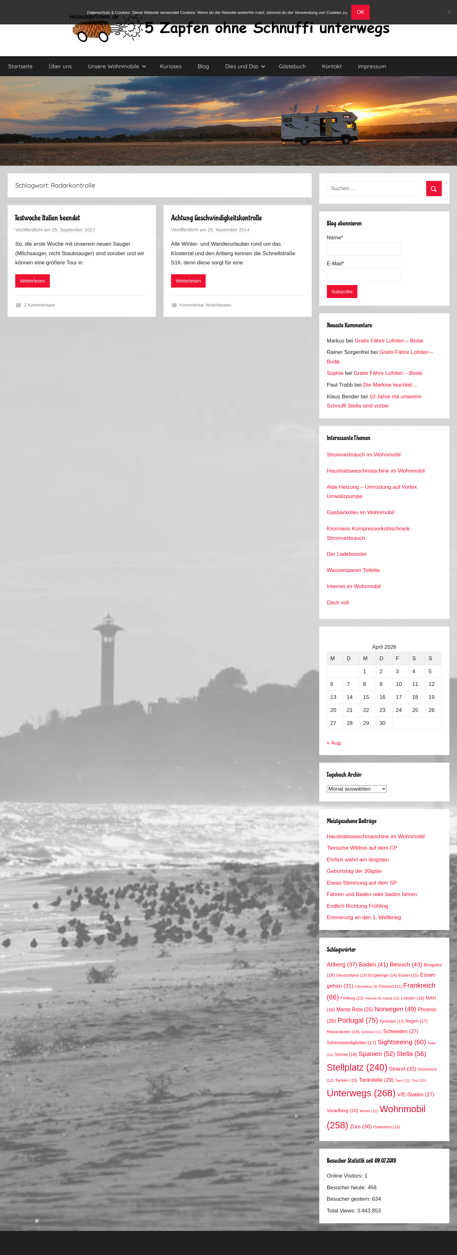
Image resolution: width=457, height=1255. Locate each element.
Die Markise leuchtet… (390, 385)
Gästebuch (292, 66)
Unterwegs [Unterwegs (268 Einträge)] (361, 1093)
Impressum (372, 66)
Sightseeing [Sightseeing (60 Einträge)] (402, 1042)
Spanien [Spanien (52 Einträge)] (377, 1053)
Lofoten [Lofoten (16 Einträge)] (412, 998)
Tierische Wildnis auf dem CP (362, 848)
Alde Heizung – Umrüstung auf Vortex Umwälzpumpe (372, 492)
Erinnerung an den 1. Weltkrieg (364, 917)
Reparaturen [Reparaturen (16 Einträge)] (343, 1031)
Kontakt (332, 66)
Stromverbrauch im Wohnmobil (364, 455)
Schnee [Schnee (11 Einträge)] (371, 1032)
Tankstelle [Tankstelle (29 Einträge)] (376, 1080)
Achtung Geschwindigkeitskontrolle (216, 217)
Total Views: (342, 1211)
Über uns (60, 66)
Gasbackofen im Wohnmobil (360, 512)
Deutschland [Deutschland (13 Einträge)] (351, 975)
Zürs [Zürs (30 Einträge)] (361, 1127)
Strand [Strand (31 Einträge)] (403, 1069)
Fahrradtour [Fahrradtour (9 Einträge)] (366, 986)
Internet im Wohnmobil (354, 586)
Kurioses (171, 66)
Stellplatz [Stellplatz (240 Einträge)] (357, 1067)
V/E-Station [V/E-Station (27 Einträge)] (415, 1095)
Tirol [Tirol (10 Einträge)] (419, 1080)
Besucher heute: (347, 1188)
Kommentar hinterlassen (205, 305)
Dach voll (338, 603)
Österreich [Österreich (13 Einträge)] (386, 1127)
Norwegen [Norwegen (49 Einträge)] (395, 1009)
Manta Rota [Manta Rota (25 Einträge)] (354, 1009)
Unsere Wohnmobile (117, 66)
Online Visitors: (346, 1176)
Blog (203, 66)
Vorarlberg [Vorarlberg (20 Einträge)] (342, 1110)
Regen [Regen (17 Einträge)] (416, 1021)
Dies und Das (245, 66)
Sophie (335, 373)
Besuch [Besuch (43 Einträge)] (406, 964)
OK (361, 12)
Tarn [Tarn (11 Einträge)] (402, 1080)
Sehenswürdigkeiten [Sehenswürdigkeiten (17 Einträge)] (351, 1042)
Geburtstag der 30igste (354, 871)
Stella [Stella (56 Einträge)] (411, 1053)
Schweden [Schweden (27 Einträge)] (400, 1031)
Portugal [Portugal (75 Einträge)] (357, 1020)
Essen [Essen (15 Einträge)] (408, 975)
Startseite (20, 66)
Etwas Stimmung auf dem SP (362, 883)
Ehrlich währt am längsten (358, 860)
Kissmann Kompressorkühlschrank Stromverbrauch (368, 533)
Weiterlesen (32, 280)
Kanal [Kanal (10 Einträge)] (391, 998)
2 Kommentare (39, 305)
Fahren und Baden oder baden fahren (372, 894)
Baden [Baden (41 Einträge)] (373, 964)
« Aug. (334, 743)
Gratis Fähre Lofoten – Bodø (388, 341)
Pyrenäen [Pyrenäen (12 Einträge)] (392, 1021)
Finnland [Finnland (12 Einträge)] (390, 986)
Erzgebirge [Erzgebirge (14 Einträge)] (382, 975)
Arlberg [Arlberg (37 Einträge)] (342, 964)
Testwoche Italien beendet (47, 217)
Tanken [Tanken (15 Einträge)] (346, 1080)
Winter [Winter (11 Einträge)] (369, 1111)
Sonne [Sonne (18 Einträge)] (345, 1054)
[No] (449, 12)
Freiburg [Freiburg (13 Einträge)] (352, 998)
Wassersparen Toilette (353, 570)
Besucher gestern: (349, 1199)
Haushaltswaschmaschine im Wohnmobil (376, 471)
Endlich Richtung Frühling (357, 906)
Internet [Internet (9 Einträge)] (373, 998)
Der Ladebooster (347, 554)
